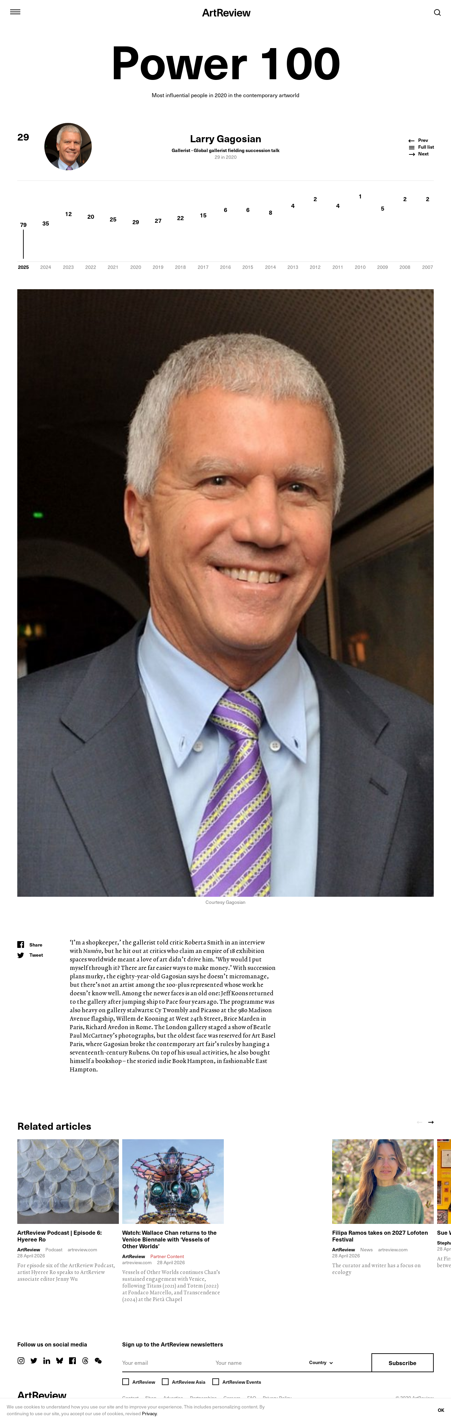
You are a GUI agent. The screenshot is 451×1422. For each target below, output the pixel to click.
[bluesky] (59, 1361)
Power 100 (226, 60)
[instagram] (21, 1361)
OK (440, 1410)
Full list (421, 147)
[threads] (85, 1361)
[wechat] (98, 1361)
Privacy (158, 1413)
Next (419, 154)
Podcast (54, 1249)
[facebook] (72, 1361)
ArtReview (28, 1249)
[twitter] (33, 1361)
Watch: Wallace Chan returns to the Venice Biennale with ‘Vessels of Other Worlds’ (170, 1239)
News (366, 1249)
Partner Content (167, 1256)
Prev (419, 140)
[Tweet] (30, 955)
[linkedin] (46, 1361)
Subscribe (402, 1363)
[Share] (30, 945)
